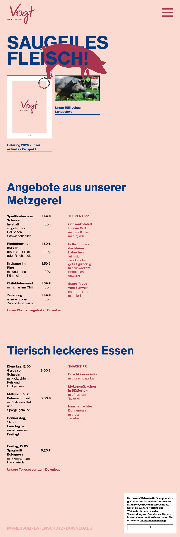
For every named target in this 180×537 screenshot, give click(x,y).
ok (150, 527)
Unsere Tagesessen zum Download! (34, 469)
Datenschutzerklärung (153, 520)
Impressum (19, 528)
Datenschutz (48, 528)
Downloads (79, 528)
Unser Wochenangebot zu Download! (35, 310)
